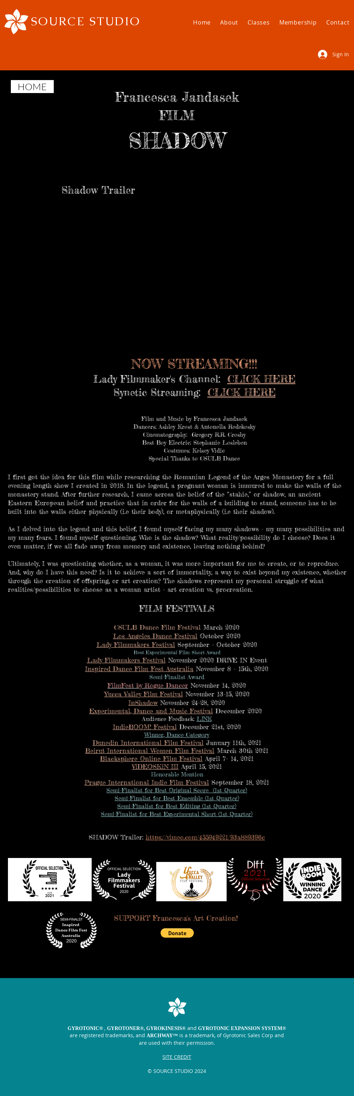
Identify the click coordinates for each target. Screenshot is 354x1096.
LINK (204, 718)
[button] (229, 22)
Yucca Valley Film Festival (143, 694)
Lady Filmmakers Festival (135, 644)
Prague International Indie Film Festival (146, 782)
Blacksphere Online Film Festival (151, 758)
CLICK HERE (261, 379)
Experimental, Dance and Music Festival (151, 711)
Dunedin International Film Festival (148, 743)
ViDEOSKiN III (155, 766)
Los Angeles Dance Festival (155, 636)
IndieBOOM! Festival (145, 727)
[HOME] (32, 86)
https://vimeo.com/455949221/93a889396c (205, 837)
